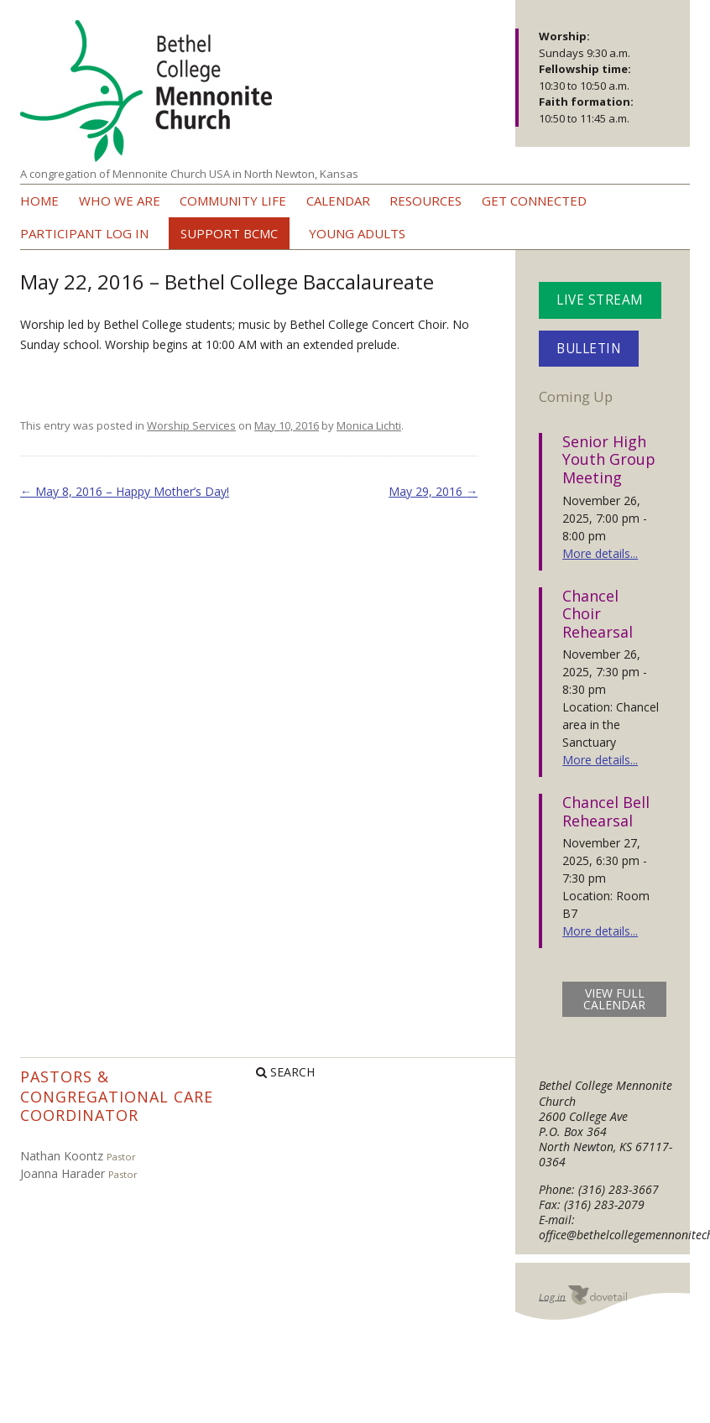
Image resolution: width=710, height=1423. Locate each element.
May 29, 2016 (433, 491)
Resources (425, 200)
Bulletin (588, 348)
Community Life (233, 200)
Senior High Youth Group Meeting (608, 459)
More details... (600, 553)
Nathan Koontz (61, 1156)
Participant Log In (84, 233)
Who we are (119, 200)
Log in (552, 1296)
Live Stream (600, 300)
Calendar (338, 200)
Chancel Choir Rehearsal (597, 614)
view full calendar (614, 999)
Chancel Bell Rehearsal (606, 811)
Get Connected (534, 200)
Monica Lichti (369, 425)
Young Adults (357, 233)
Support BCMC (229, 233)
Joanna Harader (62, 1173)
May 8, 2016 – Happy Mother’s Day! (124, 491)
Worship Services (191, 425)
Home (39, 200)
